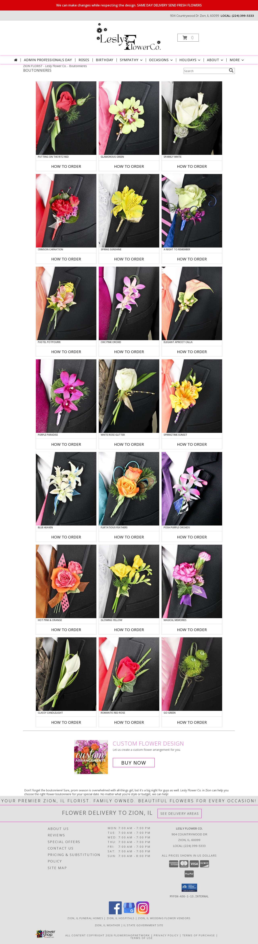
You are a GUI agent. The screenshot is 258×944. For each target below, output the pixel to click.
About (215, 60)
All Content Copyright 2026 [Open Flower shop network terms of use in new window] (89, 935)
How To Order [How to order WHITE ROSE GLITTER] (129, 444)
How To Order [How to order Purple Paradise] (66, 444)
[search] (231, 70)
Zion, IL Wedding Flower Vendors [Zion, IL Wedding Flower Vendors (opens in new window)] (164, 918)
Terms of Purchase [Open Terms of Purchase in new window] (198, 935)
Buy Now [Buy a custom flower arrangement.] (133, 762)
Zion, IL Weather (107, 925)
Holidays (190, 60)
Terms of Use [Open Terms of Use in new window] (141, 938)
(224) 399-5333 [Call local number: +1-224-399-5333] (243, 16)
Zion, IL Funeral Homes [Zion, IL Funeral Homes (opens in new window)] (85, 918)
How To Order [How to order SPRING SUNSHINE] (129, 259)
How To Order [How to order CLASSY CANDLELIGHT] (66, 722)
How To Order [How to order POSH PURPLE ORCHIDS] (192, 537)
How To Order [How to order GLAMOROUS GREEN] (129, 166)
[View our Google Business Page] (129, 913)
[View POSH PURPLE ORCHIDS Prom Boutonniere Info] (192, 488)
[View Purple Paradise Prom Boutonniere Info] (66, 396)
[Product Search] (205, 71)
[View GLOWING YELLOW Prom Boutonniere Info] (129, 581)
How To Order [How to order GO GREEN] (192, 722)
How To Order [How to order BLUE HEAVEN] (66, 537)
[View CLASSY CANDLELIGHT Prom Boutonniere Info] (66, 674)
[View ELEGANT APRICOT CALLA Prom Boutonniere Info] (192, 303)
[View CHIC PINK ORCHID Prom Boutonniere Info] (129, 303)
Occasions (161, 60)
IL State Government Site (143, 925)
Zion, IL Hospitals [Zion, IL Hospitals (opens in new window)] (120, 918)
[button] (188, 38)
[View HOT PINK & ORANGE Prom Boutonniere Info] (66, 581)
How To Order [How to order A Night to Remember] (192, 259)
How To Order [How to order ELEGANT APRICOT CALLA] (192, 351)
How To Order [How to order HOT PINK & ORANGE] (66, 629)
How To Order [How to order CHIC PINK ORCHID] (129, 351)
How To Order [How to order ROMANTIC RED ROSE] (129, 722)
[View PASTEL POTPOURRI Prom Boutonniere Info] (66, 303)
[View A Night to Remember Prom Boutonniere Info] (192, 211)
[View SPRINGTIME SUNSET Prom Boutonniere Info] (192, 396)
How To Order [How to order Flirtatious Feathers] (129, 537)
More (237, 60)
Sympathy (131, 60)
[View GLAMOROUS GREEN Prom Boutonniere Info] (129, 118)
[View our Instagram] (142, 913)
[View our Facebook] (115, 913)
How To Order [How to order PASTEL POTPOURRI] (66, 351)
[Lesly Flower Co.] (128, 36)
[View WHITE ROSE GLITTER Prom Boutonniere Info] (129, 396)
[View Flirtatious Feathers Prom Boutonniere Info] (129, 488)
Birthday (104, 60)
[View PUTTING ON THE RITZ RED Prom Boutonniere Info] (66, 118)
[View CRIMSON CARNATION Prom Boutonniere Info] (66, 211)
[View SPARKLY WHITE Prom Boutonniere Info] (192, 118)
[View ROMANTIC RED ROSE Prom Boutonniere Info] (129, 674)
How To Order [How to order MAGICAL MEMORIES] (192, 629)
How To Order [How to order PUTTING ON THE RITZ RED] (66, 166)
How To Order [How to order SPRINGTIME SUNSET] (192, 444)
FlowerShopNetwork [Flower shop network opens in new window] (132, 935)
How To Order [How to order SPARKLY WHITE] (192, 166)
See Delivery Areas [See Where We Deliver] (179, 813)
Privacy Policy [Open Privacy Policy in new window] (166, 935)
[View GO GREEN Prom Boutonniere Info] (192, 674)
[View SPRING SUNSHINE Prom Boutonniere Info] (129, 211)
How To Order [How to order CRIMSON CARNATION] (66, 259)
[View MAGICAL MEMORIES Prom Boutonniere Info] (192, 581)
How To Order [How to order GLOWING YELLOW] (129, 629)
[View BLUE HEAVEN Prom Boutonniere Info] (66, 488)
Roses (84, 60)
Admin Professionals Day (48, 60)
